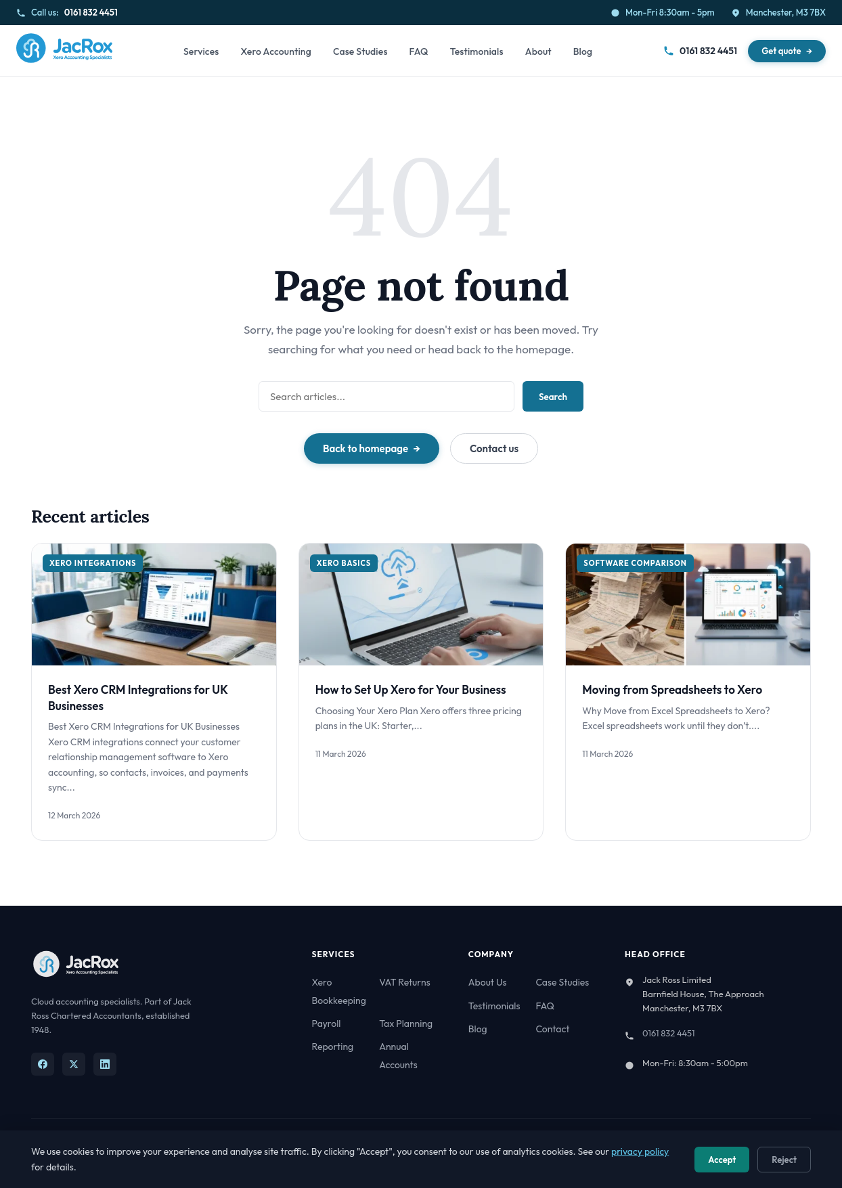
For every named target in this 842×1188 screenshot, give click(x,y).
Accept (722, 1159)
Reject (784, 1159)
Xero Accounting (275, 51)
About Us (487, 982)
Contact (552, 1029)
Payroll (326, 1023)
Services (201, 51)
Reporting (333, 1046)
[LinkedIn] (104, 1064)
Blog (582, 51)
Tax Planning (406, 1023)
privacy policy (640, 1151)
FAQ (418, 51)
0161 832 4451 (91, 12)
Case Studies (360, 51)
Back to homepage (365, 448)
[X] (73, 1064)
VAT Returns (404, 982)
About (538, 51)
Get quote (781, 50)
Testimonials (477, 51)
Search (553, 396)
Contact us (494, 448)
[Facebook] (42, 1064)
